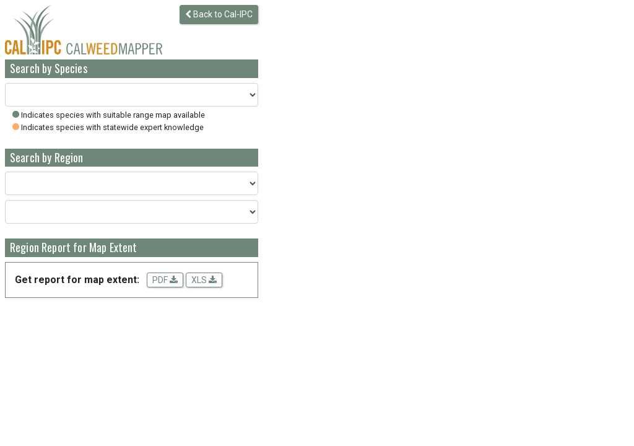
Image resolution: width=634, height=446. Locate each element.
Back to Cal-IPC (219, 14)
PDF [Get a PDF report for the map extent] (165, 280)
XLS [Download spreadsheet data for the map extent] (204, 280)
